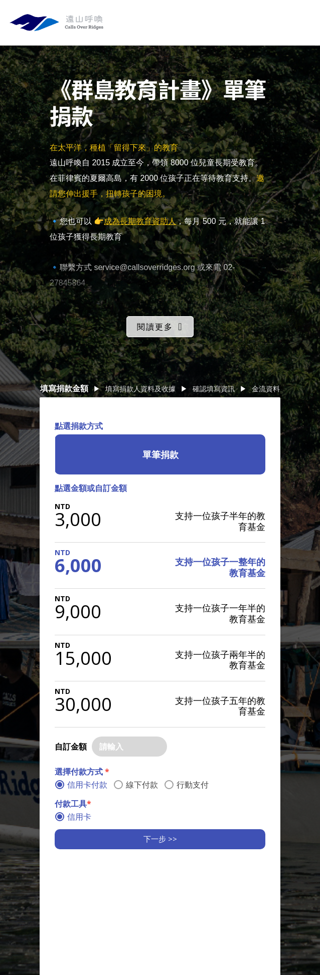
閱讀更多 (155, 326)
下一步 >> (160, 839)
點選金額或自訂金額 (91, 488)
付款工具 (73, 803)
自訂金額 (71, 746)
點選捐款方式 (79, 425)
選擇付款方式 (82, 771)
